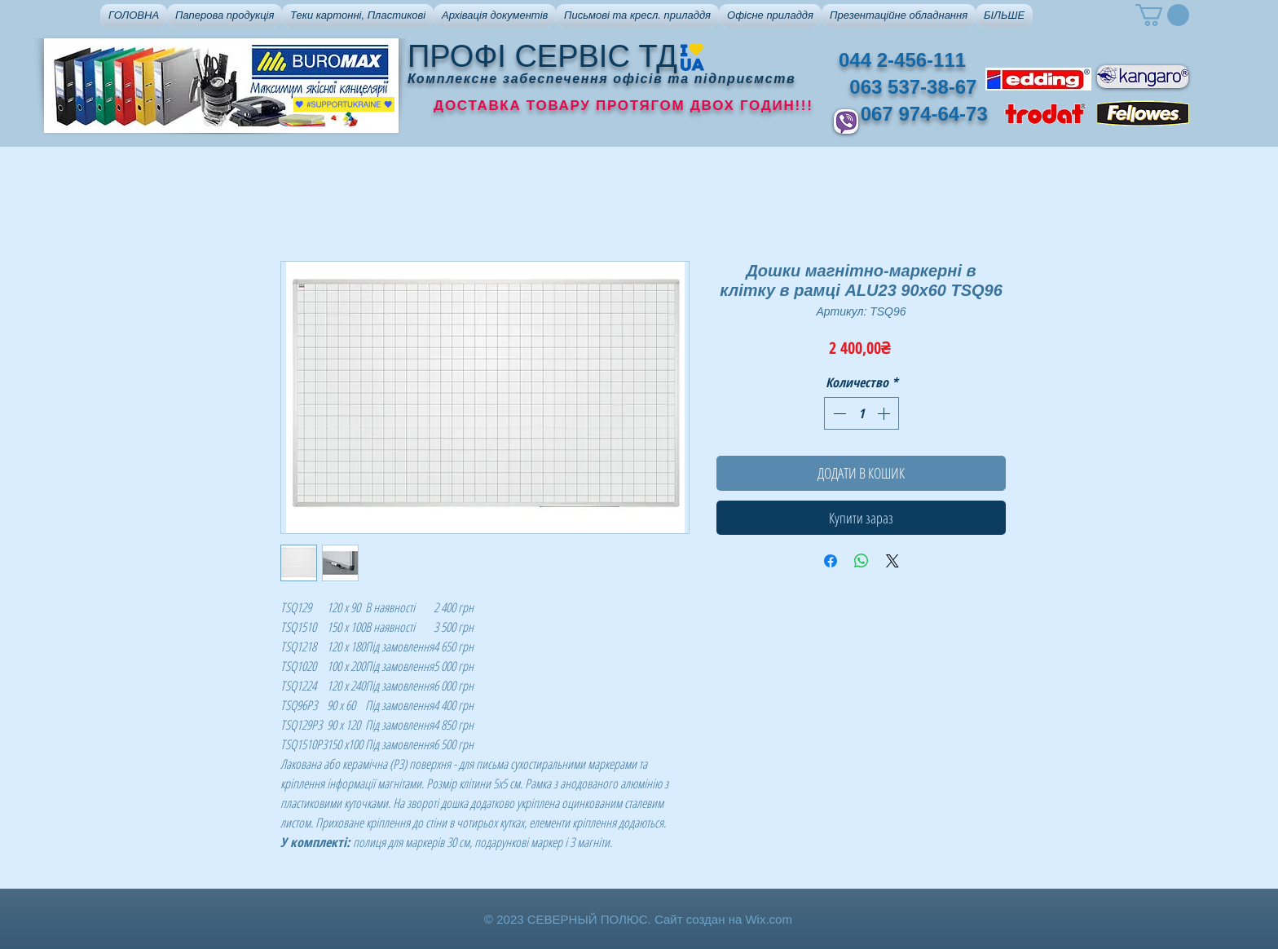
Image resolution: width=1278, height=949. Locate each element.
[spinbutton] (861, 413)
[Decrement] (837, 413)
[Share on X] (892, 561)
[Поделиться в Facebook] (830, 561)
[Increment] (885, 413)
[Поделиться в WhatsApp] (861, 561)
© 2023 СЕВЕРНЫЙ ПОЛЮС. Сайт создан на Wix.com (638, 919)
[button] (224, 15)
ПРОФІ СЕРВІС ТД (542, 56)
